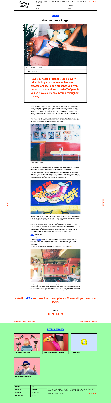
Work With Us (70, 5)
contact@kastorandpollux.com (55, 393)
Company (38, 5)
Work (37, 8)
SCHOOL (69, 8)
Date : (28, 67)
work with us (103, 202)
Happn (53, 228)
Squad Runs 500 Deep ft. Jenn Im (25, 321)
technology (55, 15)
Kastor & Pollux (36, 71)
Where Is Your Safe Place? (88, 321)
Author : (28, 71)
